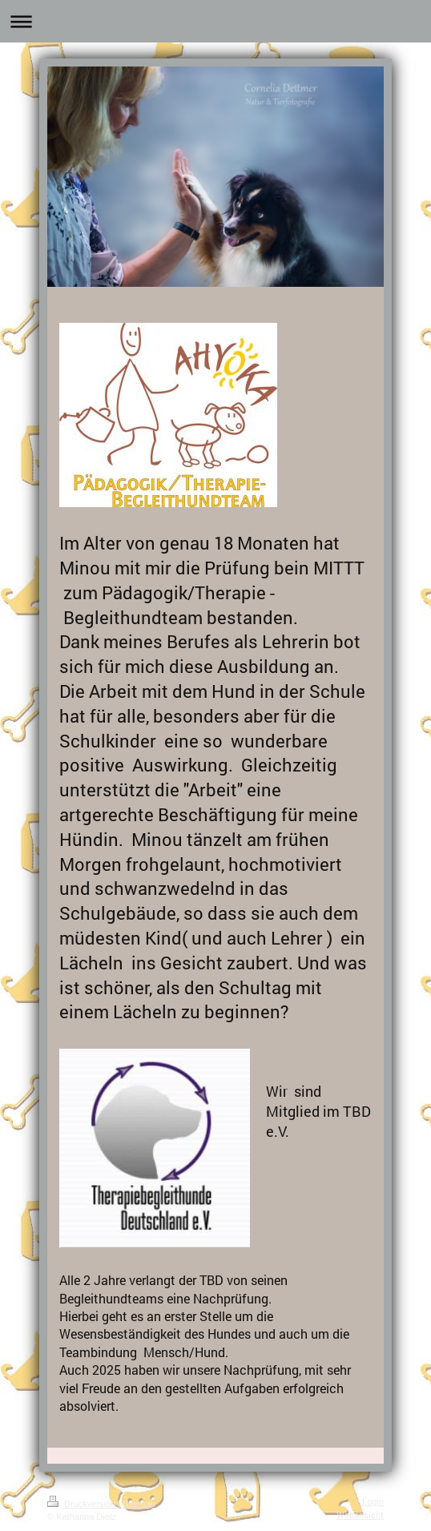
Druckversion (82, 1504)
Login (373, 1501)
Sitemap (139, 1504)
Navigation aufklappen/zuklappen (215, 21)
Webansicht (360, 1515)
